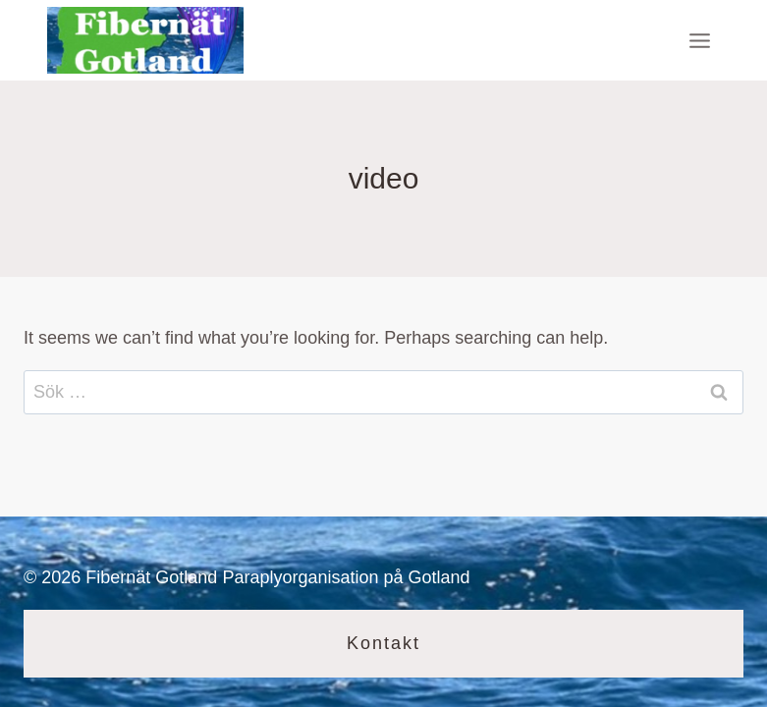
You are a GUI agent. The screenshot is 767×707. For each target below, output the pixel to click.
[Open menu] (699, 40)
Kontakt (383, 643)
